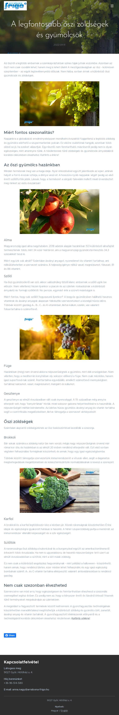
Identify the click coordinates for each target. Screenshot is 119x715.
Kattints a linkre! (80, 618)
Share (10, 635)
